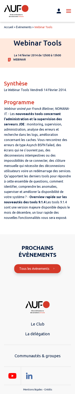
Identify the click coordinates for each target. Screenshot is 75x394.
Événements (24, 27)
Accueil (8, 27)
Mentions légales (32, 389)
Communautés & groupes (38, 355)
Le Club (37, 324)
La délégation (37, 333)
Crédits (48, 389)
